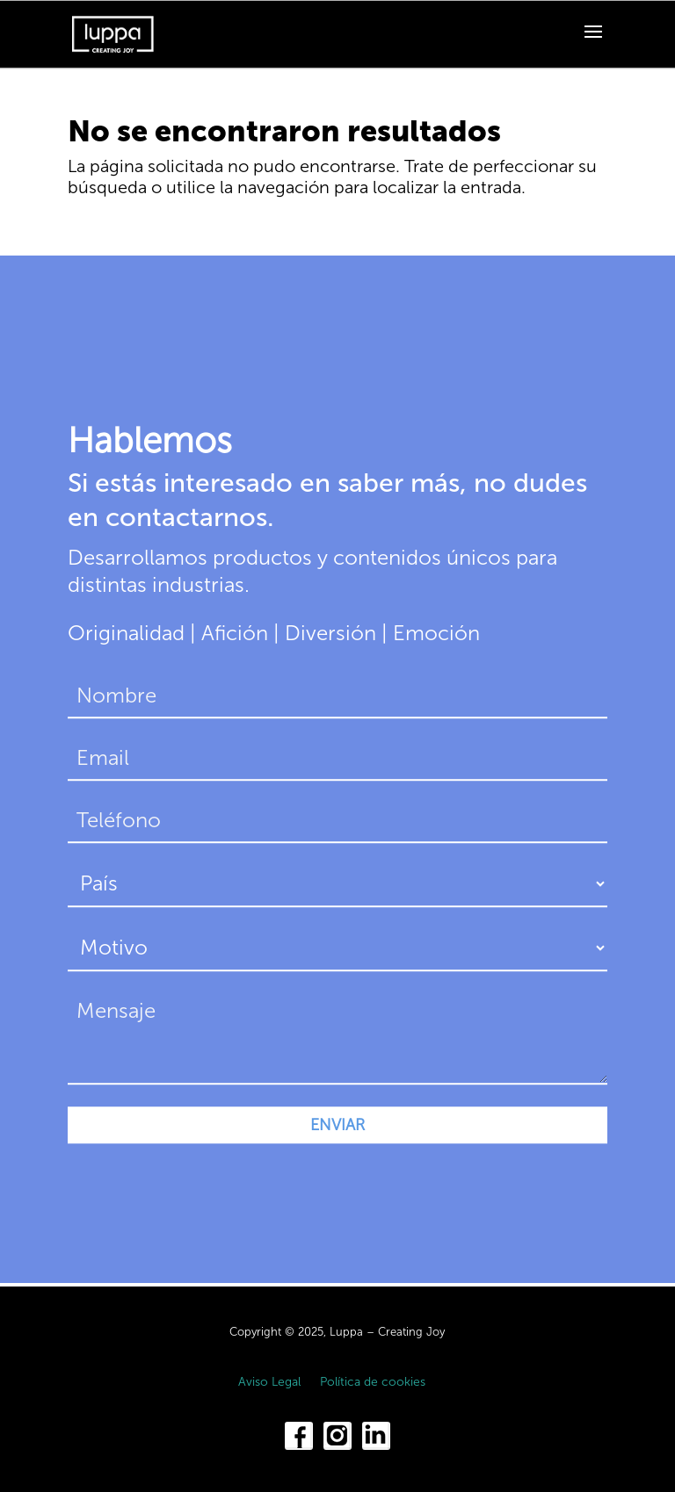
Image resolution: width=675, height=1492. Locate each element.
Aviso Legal (269, 1382)
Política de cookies (372, 1382)
